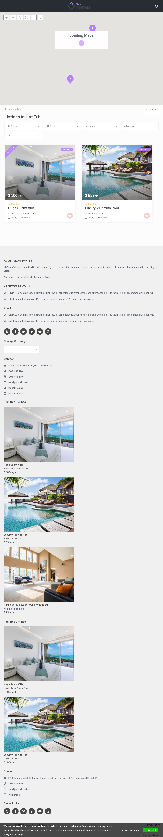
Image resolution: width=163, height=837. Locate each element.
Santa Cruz (30, 213)
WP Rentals (14, 794)
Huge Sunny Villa (21, 208)
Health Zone (18, 213)
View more (30, 834)
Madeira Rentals (16, 393)
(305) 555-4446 (15, 371)
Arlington (8, 608)
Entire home (24, 217)
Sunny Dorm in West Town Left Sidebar (26, 605)
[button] (70, 79)
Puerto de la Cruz (96, 213)
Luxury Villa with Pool (102, 208)
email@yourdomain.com (20, 382)
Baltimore (19, 608)
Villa (14, 217)
